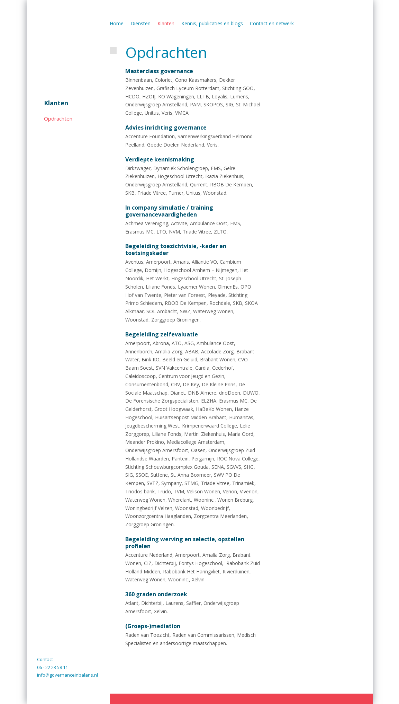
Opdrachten (58, 118)
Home (117, 23)
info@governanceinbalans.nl (67, 675)
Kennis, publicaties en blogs (212, 23)
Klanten (56, 103)
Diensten (140, 23)
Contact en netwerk (272, 23)
